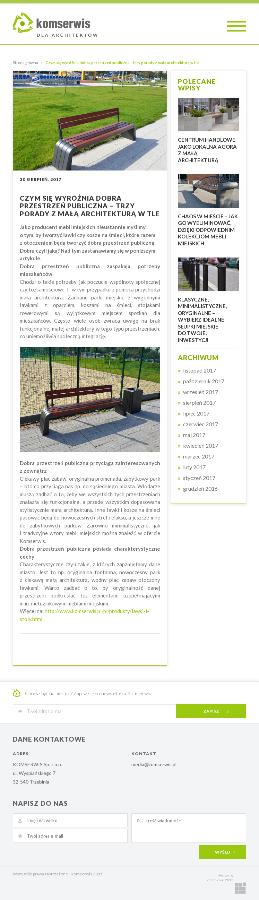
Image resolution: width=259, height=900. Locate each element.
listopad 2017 (199, 370)
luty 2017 (194, 467)
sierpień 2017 (199, 402)
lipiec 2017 (196, 413)
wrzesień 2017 (200, 392)
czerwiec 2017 (200, 424)
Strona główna (25, 62)
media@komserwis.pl (153, 764)
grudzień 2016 (200, 488)
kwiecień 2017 (200, 445)
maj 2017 (194, 435)
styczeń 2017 (199, 478)
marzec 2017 (198, 456)
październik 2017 (203, 381)
